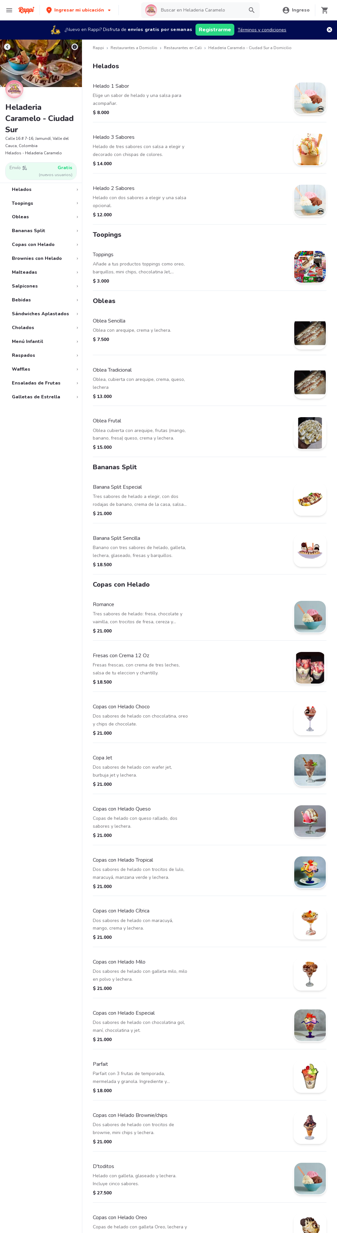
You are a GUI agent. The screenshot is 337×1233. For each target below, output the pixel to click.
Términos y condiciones (262, 30)
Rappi (98, 47)
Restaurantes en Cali (183, 47)
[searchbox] (200, 10)
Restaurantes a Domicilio (134, 47)
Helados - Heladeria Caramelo (33, 153)
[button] (79, 10)
